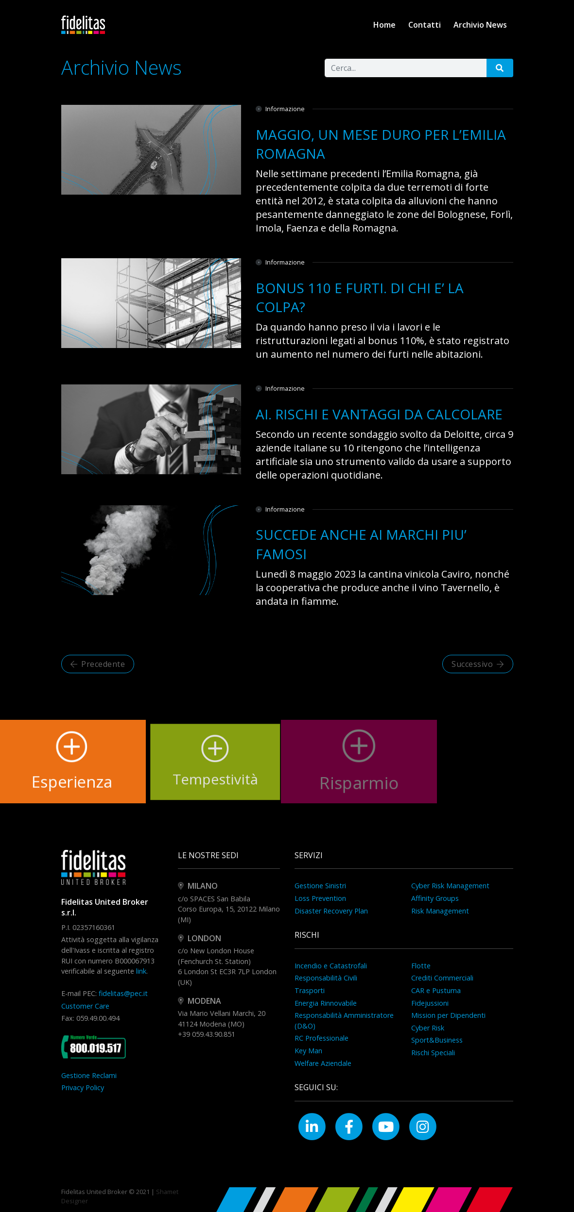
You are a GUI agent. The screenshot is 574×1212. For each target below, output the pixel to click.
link (141, 971)
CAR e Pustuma (436, 990)
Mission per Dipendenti (448, 1015)
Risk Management (440, 910)
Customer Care (85, 1006)
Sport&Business (437, 1040)
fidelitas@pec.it (123, 993)
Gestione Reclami (89, 1075)
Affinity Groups (435, 898)
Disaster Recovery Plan (331, 910)
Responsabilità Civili (326, 977)
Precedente (97, 664)
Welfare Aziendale (323, 1063)
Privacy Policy (82, 1087)
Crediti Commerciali (442, 977)
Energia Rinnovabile (326, 1003)
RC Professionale (321, 1038)
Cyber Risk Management (450, 885)
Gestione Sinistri (320, 885)
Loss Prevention (320, 898)
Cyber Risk (427, 1027)
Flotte (421, 965)
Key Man (308, 1050)
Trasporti (310, 990)
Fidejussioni (430, 1003)
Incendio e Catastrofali (331, 965)
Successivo (478, 664)
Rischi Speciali (433, 1052)
